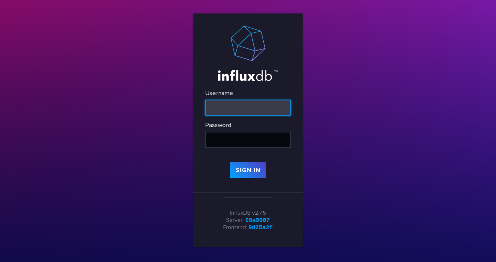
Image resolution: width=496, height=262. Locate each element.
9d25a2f (260, 228)
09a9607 (257, 220)
